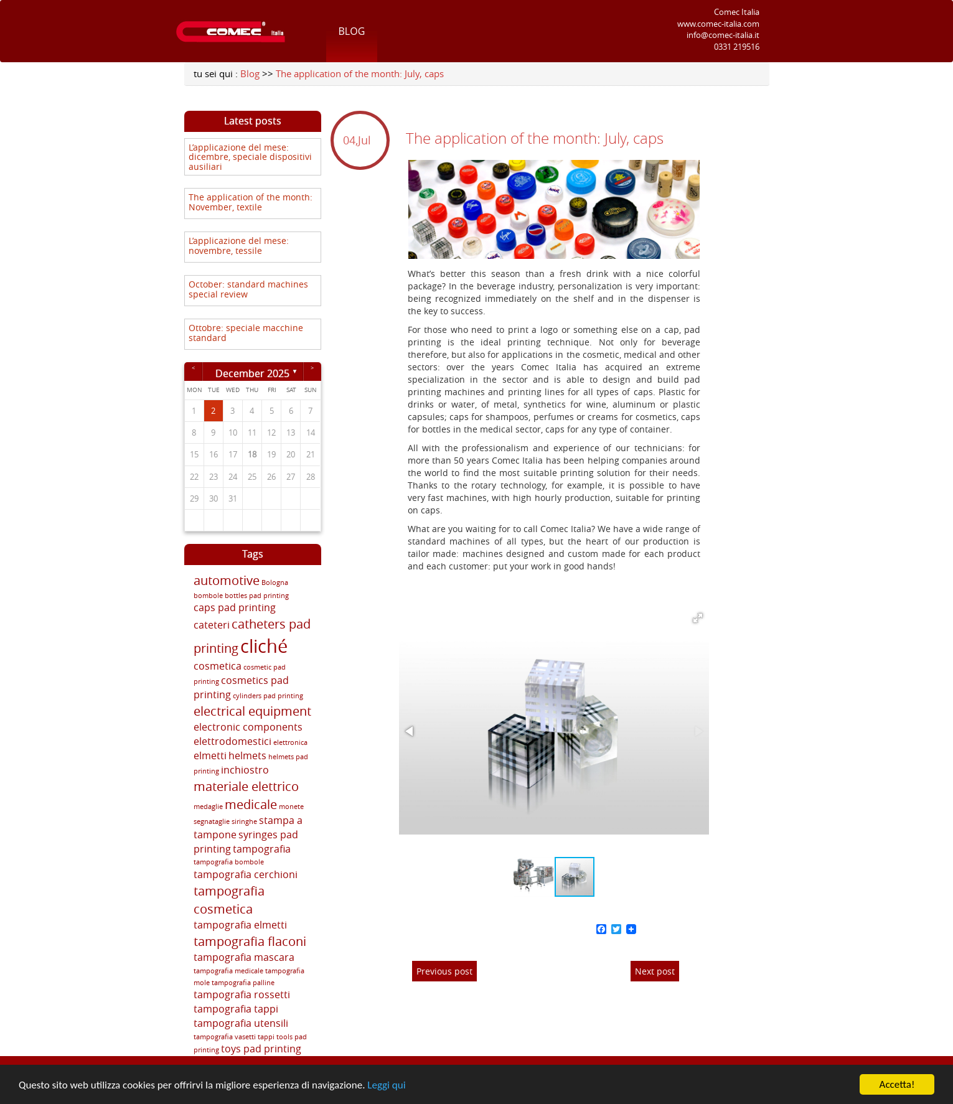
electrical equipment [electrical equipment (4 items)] (252, 711)
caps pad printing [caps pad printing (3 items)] (235, 607)
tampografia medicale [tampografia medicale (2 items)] (228, 970)
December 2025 (252, 372)
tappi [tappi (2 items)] (266, 1036)
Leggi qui (386, 1085)
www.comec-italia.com (718, 23)
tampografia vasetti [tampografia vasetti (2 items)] (225, 1036)
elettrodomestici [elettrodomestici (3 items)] (232, 741)
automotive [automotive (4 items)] (227, 580)
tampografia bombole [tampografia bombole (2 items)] (229, 862)
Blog (352, 31)
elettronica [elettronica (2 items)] (290, 742)
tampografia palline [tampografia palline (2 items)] (243, 982)
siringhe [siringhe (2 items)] (244, 821)
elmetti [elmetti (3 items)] (210, 755)
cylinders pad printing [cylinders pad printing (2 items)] (268, 695)
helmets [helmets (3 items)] (247, 755)
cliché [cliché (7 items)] (264, 646)
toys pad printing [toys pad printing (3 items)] (261, 1048)
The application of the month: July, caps (360, 73)
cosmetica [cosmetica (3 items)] (218, 666)
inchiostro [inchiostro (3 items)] (245, 770)
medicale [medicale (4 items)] (251, 804)
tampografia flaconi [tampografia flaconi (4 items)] (250, 941)
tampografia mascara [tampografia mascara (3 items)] (244, 957)
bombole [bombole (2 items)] (208, 595)
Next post (655, 971)
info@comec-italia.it (723, 34)
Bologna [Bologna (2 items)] (274, 582)
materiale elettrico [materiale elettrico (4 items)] (246, 786)
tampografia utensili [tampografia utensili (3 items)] (241, 1023)
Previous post (444, 971)
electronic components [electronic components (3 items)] (248, 727)
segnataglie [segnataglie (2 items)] (212, 821)
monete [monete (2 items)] (291, 806)
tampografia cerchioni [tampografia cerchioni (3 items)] (246, 874)
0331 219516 (736, 46)
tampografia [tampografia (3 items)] (262, 849)
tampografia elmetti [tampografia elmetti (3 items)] (240, 925)
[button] (698, 618)
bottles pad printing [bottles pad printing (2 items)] (257, 595)
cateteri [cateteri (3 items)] (212, 625)
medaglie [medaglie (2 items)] (208, 806)
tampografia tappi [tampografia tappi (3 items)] (236, 1009)
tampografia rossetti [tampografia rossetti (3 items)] (242, 994)
